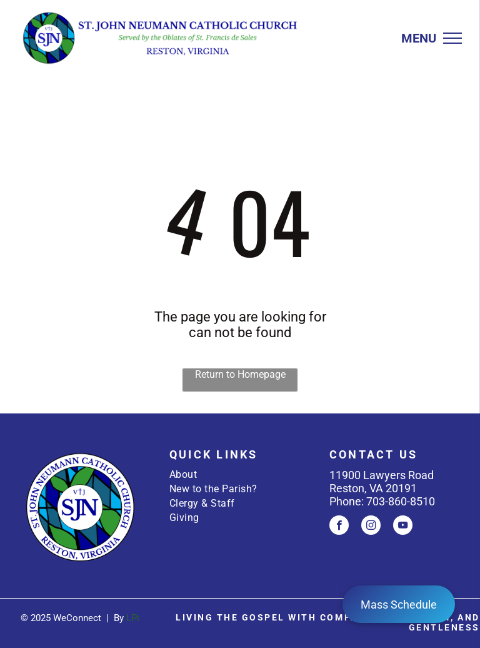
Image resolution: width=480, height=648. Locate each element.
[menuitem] (240, 474)
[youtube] (402, 526)
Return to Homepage (240, 374)
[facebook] (339, 526)
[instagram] (371, 526)
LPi (132, 618)
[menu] (452, 38)
